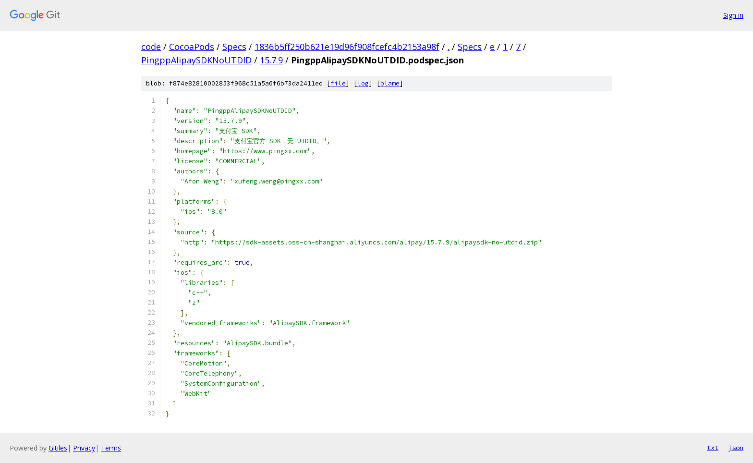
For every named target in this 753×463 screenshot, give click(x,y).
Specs (234, 46)
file (338, 83)
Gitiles (58, 447)
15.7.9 (271, 60)
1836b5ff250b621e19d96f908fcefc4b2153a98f (347, 46)
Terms (111, 447)
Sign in (733, 15)
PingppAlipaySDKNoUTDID (196, 60)
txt (712, 447)
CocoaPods (191, 46)
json (735, 447)
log (363, 83)
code (151, 46)
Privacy (84, 447)
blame (390, 83)
